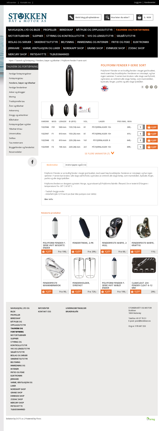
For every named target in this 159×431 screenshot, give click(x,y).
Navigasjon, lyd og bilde (24, 29)
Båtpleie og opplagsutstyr (94, 29)
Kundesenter (149, 2)
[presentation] (52, 164)
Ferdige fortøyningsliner (20, 73)
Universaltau (15, 133)
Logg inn (138, 2)
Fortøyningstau (16, 78)
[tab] (52, 164)
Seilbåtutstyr (126, 36)
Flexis (38, 418)
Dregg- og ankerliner (18, 115)
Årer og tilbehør (16, 105)
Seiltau (12, 138)
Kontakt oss (25, 2)
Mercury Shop (17, 54)
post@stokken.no (143, 321)
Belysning (67, 42)
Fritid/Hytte (38, 54)
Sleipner (38, 36)
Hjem (11, 60)
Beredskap (66, 29)
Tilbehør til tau (15, 129)
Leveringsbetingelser (76, 308)
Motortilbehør (18, 36)
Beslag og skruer (19, 42)
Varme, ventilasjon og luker (41, 48)
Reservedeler (15, 152)
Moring (12, 96)
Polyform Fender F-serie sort (74, 60)
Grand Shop (95, 48)
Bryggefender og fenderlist (21, 147)
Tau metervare (16, 142)
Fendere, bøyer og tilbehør (48, 60)
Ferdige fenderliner (18, 87)
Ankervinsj (14, 110)
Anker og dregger (17, 92)
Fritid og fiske (120, 42)
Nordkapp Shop (73, 48)
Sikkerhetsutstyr (46, 42)
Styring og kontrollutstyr (65, 36)
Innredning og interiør (92, 42)
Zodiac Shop (136, 48)
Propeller (49, 29)
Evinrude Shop (115, 48)
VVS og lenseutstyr (100, 36)
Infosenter (11, 2)
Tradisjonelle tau (17, 101)
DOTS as (19, 418)
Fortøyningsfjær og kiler (20, 124)
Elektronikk (141, 42)
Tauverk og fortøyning (132, 29)
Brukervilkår (72, 311)
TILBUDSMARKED (59, 54)
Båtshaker (14, 119)
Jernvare (13, 48)
